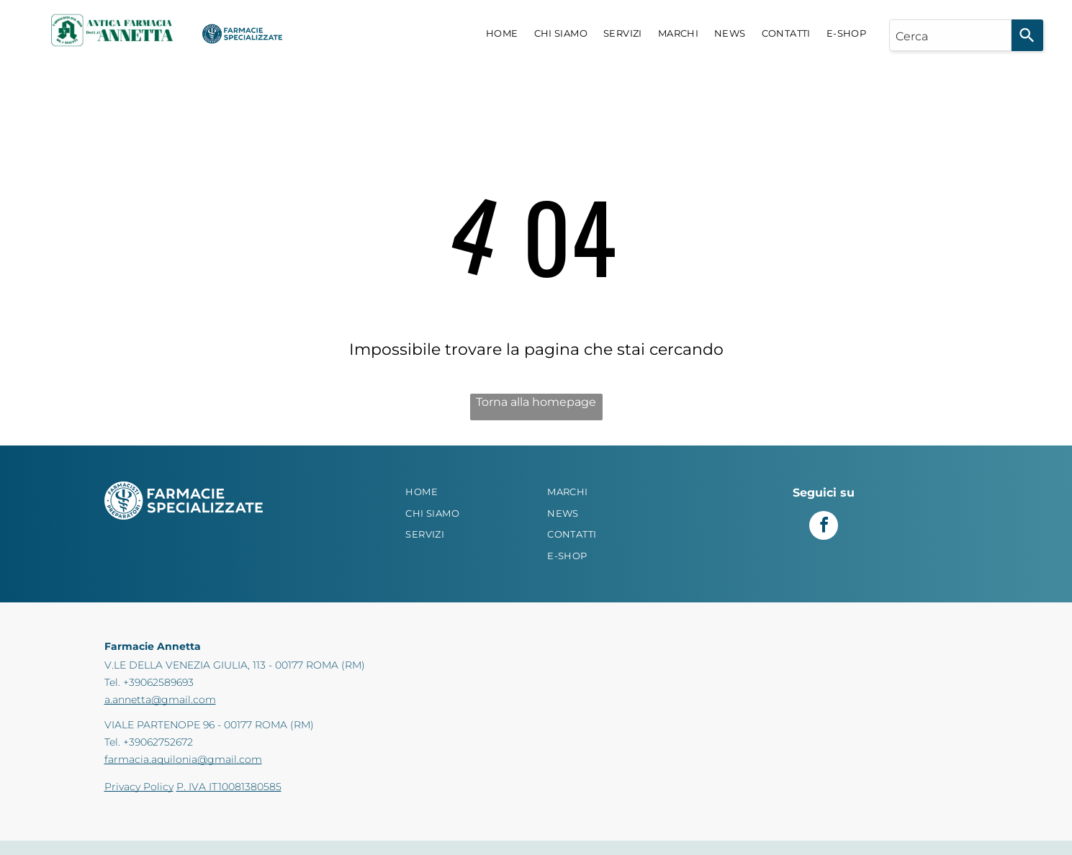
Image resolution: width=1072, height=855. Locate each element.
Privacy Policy (139, 786)
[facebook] (823, 527)
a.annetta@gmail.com (160, 699)
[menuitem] (502, 34)
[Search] (1027, 35)
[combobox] (950, 35)
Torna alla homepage (536, 402)
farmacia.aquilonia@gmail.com (183, 759)
